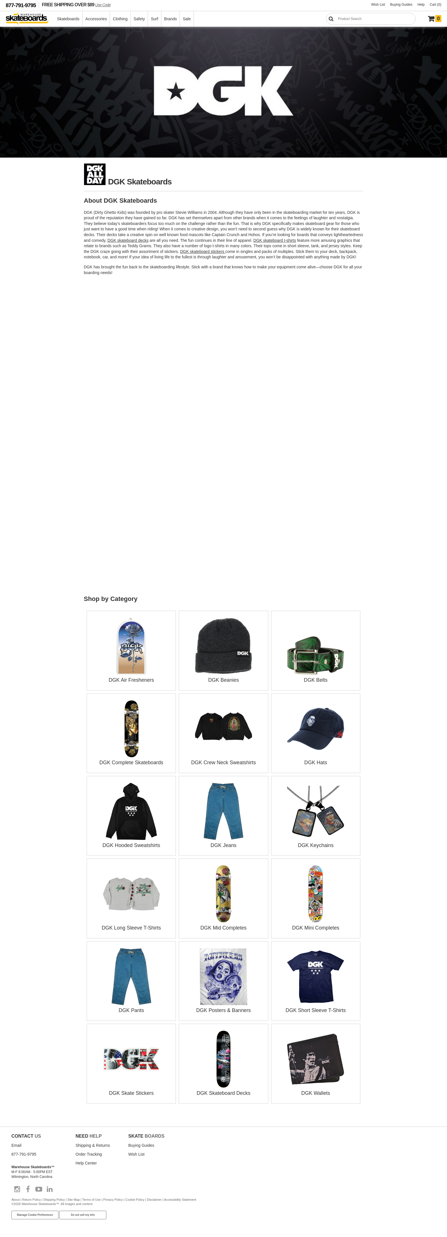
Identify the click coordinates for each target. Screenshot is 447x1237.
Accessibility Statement (180, 1197)
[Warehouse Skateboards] (30, 19)
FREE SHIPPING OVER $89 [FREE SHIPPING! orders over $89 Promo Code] (76, 4)
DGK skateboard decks (128, 240)
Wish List (378, 5)
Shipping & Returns (93, 1143)
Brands (170, 19)
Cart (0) (435, 5)
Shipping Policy (54, 1197)
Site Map (73, 1197)
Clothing (120, 19)
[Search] (371, 19)
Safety (139, 19)
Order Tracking (89, 1151)
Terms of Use (91, 1197)
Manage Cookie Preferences (35, 1212)
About (15, 1197)
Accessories (96, 19)
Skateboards (68, 19)
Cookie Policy (135, 1197)
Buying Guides (401, 5)
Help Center (86, 1160)
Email (16, 1143)
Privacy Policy (113, 1197)
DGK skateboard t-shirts (274, 240)
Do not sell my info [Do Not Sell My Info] (83, 1212)
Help (421, 5)
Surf (155, 19)
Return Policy (31, 1197)
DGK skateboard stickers (202, 251)
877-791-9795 (21, 5)
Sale (187, 19)
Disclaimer (154, 1197)
